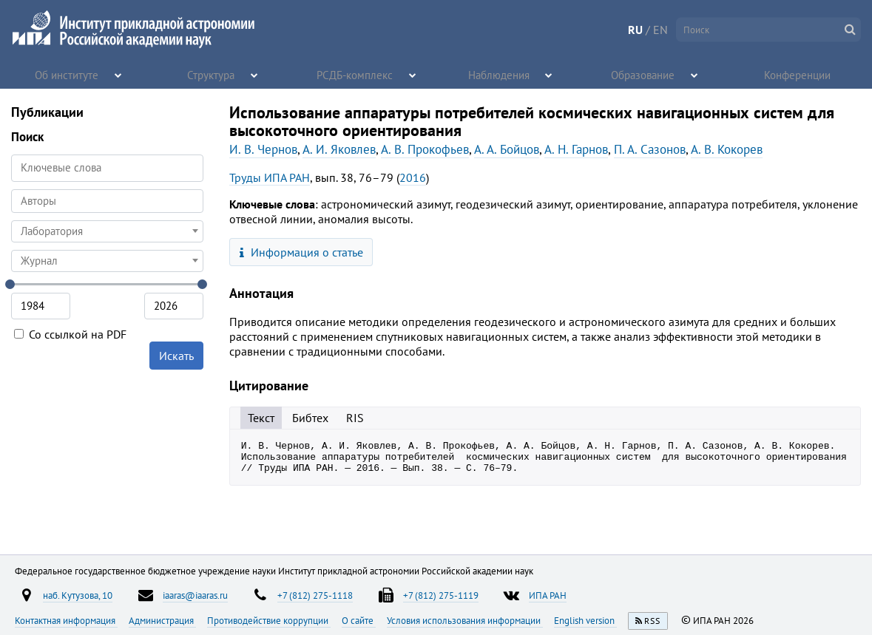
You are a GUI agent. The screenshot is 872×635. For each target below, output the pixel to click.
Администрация (162, 620)
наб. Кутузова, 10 (77, 595)
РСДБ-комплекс (355, 74)
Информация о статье (301, 252)
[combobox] (107, 201)
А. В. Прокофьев (425, 149)
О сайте (359, 620)
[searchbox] (107, 201)
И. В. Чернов (263, 149)
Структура (212, 74)
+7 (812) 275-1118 (315, 595)
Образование (643, 74)
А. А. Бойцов (506, 149)
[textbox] (107, 231)
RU (635, 29)
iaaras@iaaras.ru (195, 595)
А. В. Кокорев (727, 149)
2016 (412, 177)
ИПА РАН (548, 595)
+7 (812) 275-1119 (441, 595)
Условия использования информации (465, 620)
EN (660, 29)
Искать (176, 355)
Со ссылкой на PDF (70, 334)
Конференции (798, 74)
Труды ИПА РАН (269, 177)
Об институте (67, 74)
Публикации (47, 111)
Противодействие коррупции (269, 620)
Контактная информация (66, 620)
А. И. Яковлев (339, 149)
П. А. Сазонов (650, 149)
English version (585, 620)
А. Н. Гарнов (576, 149)
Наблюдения (499, 74)
